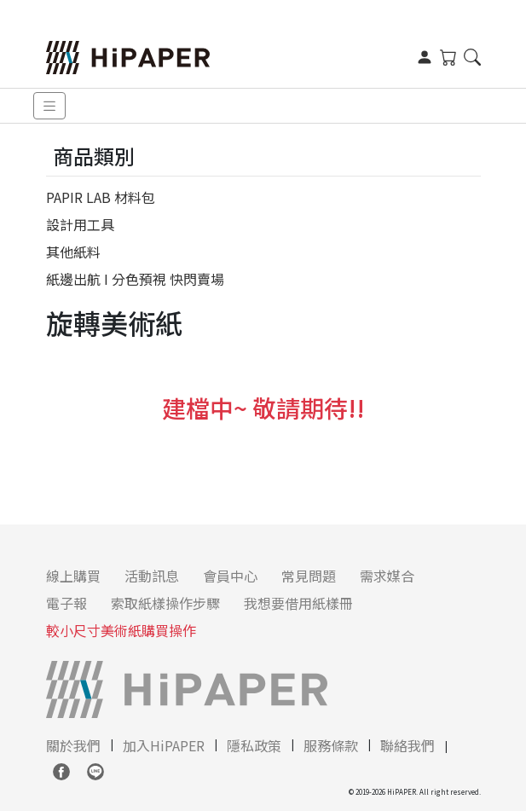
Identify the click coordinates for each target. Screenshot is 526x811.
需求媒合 (387, 575)
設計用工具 (80, 224)
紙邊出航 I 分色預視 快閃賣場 (135, 279)
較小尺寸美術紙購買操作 (121, 630)
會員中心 (230, 575)
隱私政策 (254, 745)
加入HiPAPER (164, 745)
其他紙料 (73, 251)
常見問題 (308, 575)
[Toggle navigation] (49, 106)
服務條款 (330, 745)
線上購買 (73, 575)
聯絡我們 (407, 745)
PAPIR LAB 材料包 (100, 197)
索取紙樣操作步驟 (165, 603)
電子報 (66, 603)
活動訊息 (151, 575)
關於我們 (73, 745)
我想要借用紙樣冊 (298, 603)
